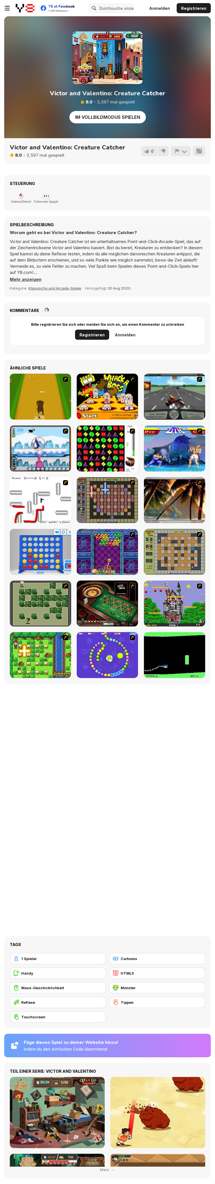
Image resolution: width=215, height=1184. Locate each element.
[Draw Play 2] (40, 500)
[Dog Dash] (40, 397)
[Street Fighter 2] (174, 448)
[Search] (93, 8)
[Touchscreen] (58, 1017)
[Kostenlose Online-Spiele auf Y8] (25, 8)
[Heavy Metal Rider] (174, 397)
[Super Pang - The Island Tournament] (174, 500)
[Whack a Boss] (107, 397)
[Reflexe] (58, 1002)
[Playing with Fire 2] (107, 500)
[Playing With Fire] (174, 552)
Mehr (107, 1170)
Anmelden (159, 8)
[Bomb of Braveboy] (40, 655)
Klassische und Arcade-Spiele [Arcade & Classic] (55, 288)
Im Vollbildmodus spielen (107, 117)
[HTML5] (157, 973)
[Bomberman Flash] (40, 603)
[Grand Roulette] (107, 603)
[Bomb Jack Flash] (174, 603)
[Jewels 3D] (107, 448)
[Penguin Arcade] (40, 448)
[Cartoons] (157, 958)
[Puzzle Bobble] (107, 552)
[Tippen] (157, 1002)
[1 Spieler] (58, 958)
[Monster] (157, 987)
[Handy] (58, 973)
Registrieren (193, 8)
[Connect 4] (40, 552)
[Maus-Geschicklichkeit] (58, 987)
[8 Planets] (107, 655)
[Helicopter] (174, 655)
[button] (25, 279)
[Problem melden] (181, 151)
